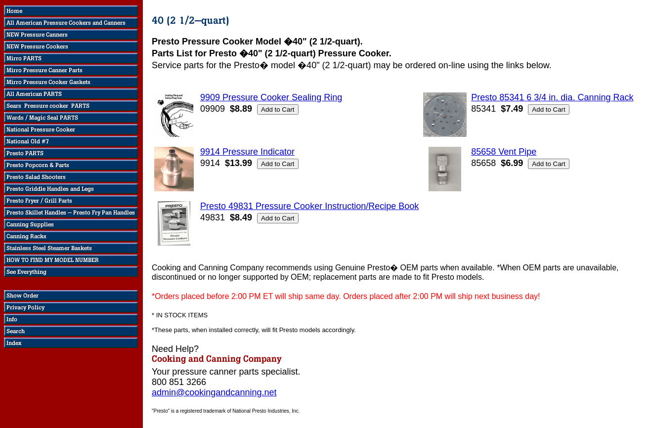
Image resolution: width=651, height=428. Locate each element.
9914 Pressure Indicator (247, 152)
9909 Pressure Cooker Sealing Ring (271, 97)
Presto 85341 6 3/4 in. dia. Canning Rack (552, 97)
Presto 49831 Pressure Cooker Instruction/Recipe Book (309, 206)
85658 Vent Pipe (503, 152)
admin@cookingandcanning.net (214, 392)
